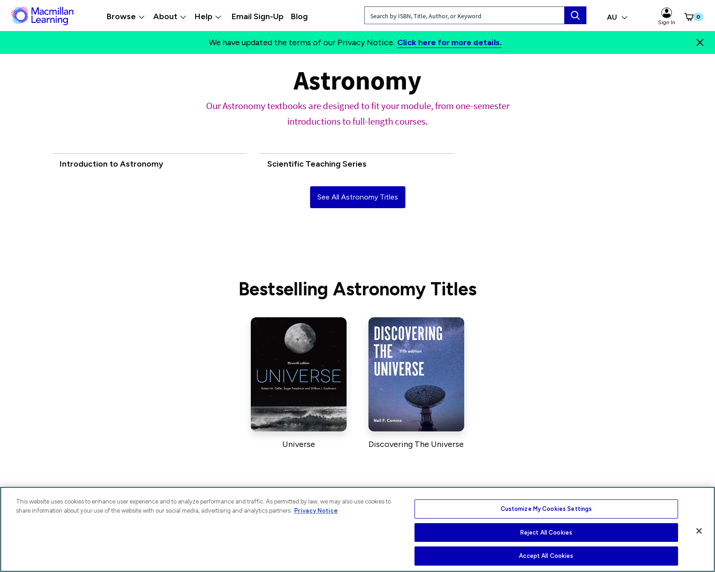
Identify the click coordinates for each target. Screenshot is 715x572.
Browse (126, 16)
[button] (688, 16)
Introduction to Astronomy (111, 164)
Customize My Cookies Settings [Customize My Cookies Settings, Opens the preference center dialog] (546, 508)
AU (617, 17)
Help (208, 16)
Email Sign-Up (258, 16)
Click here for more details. (449, 42)
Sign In (666, 16)
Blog (299, 16)
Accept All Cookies (546, 555)
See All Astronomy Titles (357, 197)
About (170, 16)
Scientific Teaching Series (317, 164)
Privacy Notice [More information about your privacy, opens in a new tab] (316, 510)
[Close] (700, 42)
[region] (357, 529)
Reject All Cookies (546, 532)
